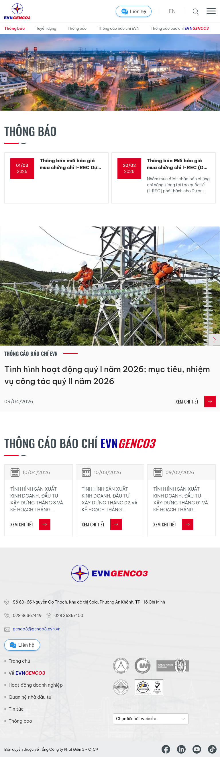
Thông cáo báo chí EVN (118, 28)
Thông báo (14, 28)
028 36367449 (27, 615)
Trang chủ (19, 661)
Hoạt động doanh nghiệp (36, 685)
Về (27, 673)
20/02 (129, 165)
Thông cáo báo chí (180, 28)
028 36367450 (68, 615)
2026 (22, 171)
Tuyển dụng (46, 28)
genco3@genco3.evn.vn (36, 629)
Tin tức (16, 709)
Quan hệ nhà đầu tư (30, 697)
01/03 (22, 165)
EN (172, 11)
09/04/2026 (18, 401)
